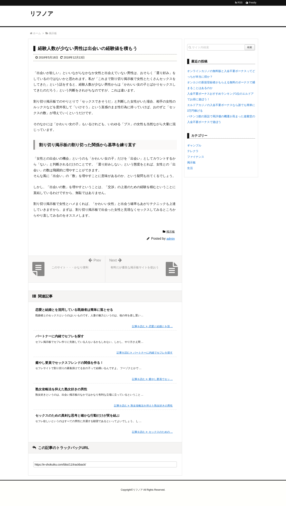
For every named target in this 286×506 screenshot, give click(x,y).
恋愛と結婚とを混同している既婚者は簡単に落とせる (74, 309)
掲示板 (170, 231)
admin (171, 238)
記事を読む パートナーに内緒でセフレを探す (145, 352)
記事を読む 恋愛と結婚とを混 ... (152, 326)
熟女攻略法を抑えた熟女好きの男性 (61, 389)
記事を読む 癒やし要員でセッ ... (152, 379)
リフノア (41, 14)
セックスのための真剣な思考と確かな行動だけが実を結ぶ (77, 415)
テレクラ (192, 151)
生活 (190, 168)
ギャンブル (194, 145)
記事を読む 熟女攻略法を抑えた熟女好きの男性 (143, 405)
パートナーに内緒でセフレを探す (59, 336)
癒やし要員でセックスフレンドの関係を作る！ (69, 362)
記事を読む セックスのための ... (152, 431)
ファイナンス (195, 156)
